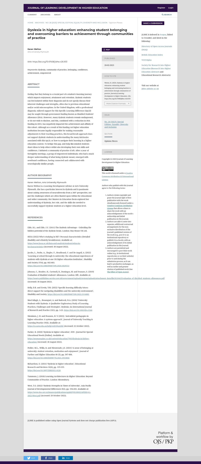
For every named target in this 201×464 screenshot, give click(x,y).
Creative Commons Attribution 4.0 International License (118, 176)
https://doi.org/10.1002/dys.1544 (78, 310)
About (57, 15)
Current (32, 15)
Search (167, 15)
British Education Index (152, 55)
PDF (107, 50)
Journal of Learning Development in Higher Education (68, 7)
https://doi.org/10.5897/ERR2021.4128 (44, 370)
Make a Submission (153, 23)
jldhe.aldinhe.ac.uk (150, 88)
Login (170, 8)
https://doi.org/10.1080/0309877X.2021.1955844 (48, 358)
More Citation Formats (116, 103)
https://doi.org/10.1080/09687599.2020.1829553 (48, 265)
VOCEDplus (147, 60)
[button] (31, 458)
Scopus (163, 34)
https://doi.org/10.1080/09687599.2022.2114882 (68, 294)
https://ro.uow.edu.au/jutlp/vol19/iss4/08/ (46, 326)
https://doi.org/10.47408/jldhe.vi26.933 (49, 62)
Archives (45, 15)
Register (161, 8)
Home (30, 23)
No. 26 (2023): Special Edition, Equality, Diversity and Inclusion (76, 23)
